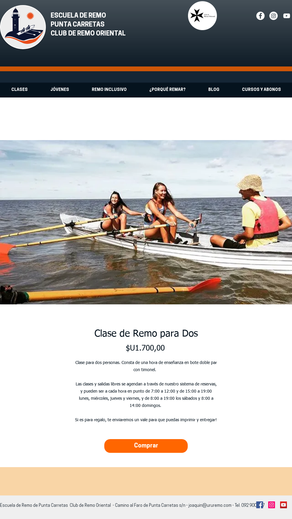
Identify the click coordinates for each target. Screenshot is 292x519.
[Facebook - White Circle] (260, 16)
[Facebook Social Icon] (259, 504)
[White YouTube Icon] (286, 16)
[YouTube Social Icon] (283, 504)
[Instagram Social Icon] (271, 504)
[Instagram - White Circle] (273, 16)
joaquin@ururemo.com (210, 505)
